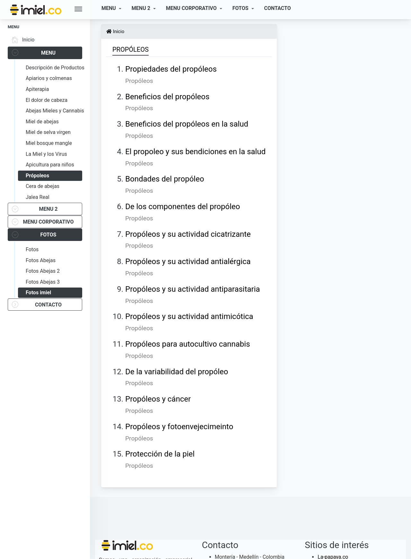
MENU (109, 8)
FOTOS (241, 8)
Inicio (21, 39)
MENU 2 (142, 8)
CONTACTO (277, 8)
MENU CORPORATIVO (192, 8)
